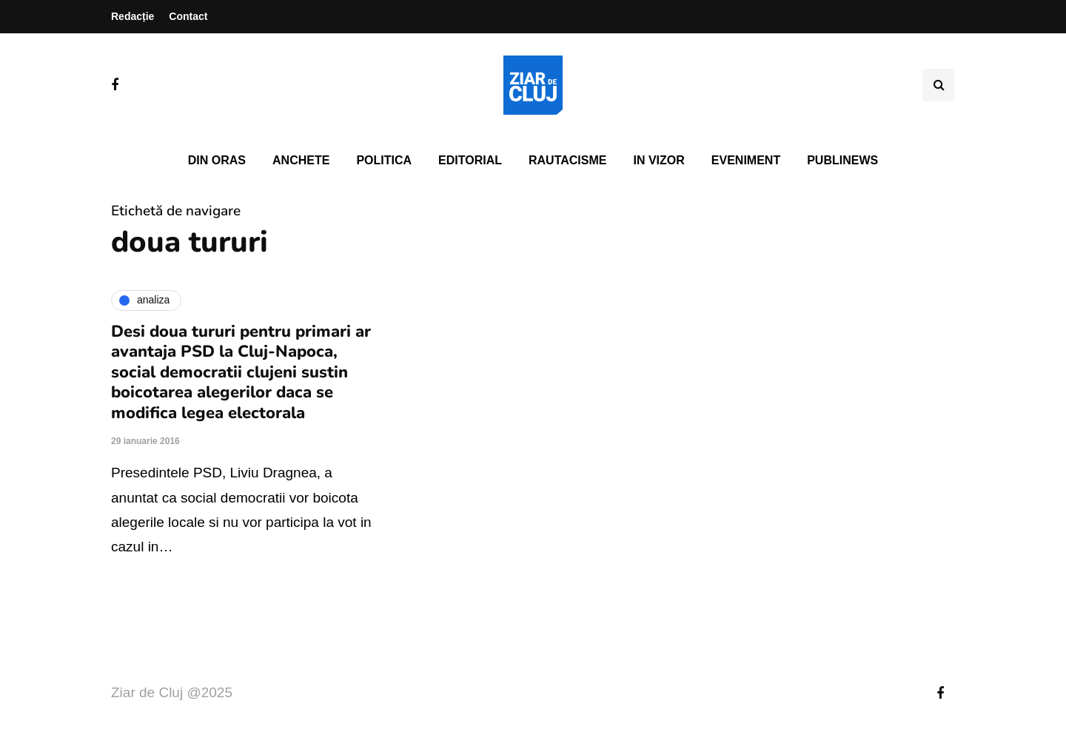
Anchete (300, 160)
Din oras (217, 160)
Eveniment (745, 160)
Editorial (470, 160)
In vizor (658, 160)
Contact (188, 16)
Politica (384, 160)
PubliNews (842, 160)
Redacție (132, 16)
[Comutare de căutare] (938, 85)
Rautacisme (567, 160)
